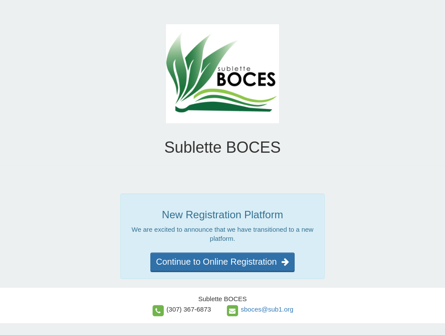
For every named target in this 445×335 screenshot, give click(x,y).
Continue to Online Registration (222, 261)
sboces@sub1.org (267, 309)
